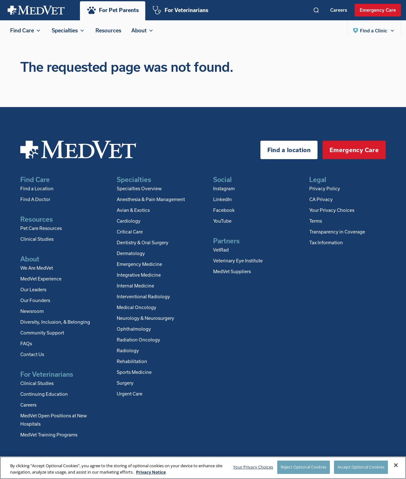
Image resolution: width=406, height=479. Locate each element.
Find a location (289, 156)
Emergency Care (378, 10)
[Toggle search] (316, 10)
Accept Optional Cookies (360, 467)
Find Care (26, 30)
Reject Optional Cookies (303, 467)
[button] (374, 30)
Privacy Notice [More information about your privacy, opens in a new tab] (151, 472)
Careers (338, 10)
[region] (203, 467)
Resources (108, 30)
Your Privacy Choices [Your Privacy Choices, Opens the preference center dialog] (253, 467)
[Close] (396, 465)
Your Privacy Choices (331, 216)
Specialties (68, 30)
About (142, 30)
